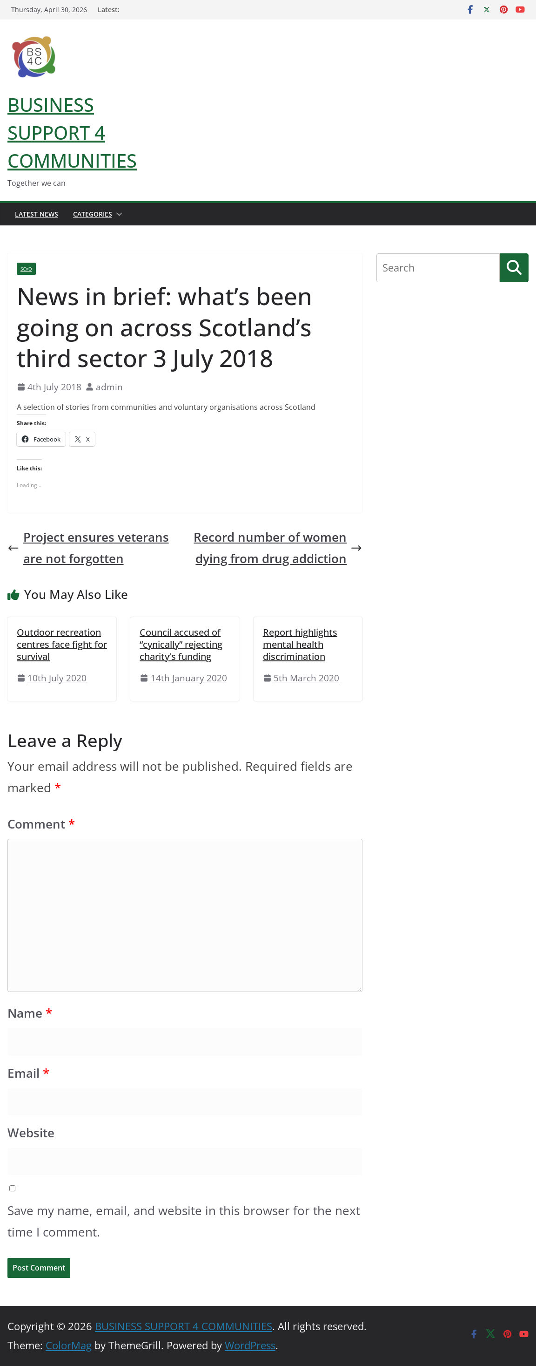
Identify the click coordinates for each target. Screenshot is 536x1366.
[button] (117, 214)
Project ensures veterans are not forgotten (88, 548)
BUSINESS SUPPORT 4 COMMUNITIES (72, 132)
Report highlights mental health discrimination (300, 644)
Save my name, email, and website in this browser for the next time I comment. (183, 1221)
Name (29, 1013)
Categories (92, 214)
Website (30, 1133)
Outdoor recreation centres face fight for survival (62, 644)
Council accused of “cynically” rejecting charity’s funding (181, 644)
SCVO (26, 268)
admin (109, 387)
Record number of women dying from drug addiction (278, 548)
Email (28, 1073)
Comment (41, 824)
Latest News (36, 214)
